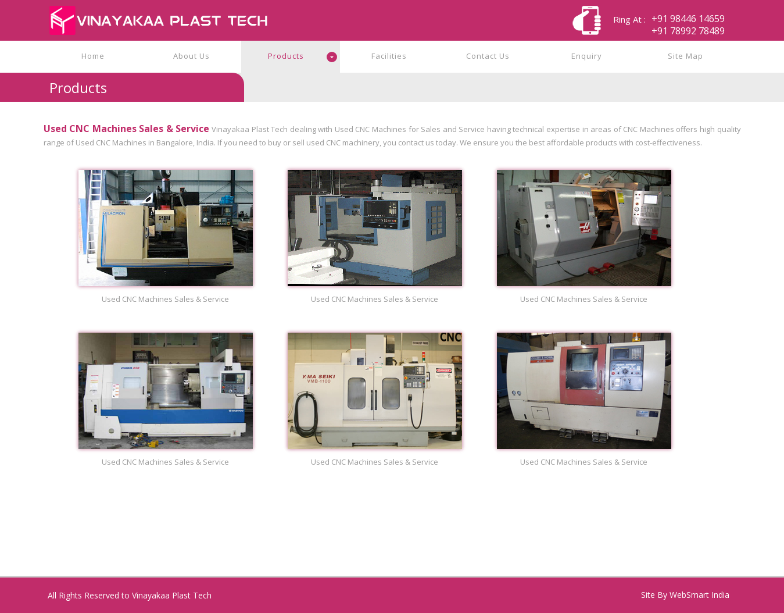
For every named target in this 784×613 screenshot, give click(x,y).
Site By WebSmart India (685, 594)
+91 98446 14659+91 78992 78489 (688, 24)
